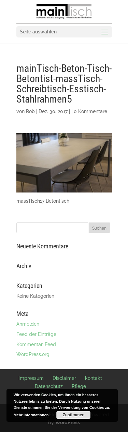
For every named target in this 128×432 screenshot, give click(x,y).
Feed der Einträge (36, 334)
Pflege (79, 386)
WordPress (67, 422)
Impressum (31, 378)
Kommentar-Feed (36, 344)
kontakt (93, 378)
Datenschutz (49, 386)
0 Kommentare (90, 111)
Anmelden (27, 324)
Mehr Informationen (31, 415)
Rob (30, 111)
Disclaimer (64, 378)
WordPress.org (32, 354)
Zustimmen (73, 415)
